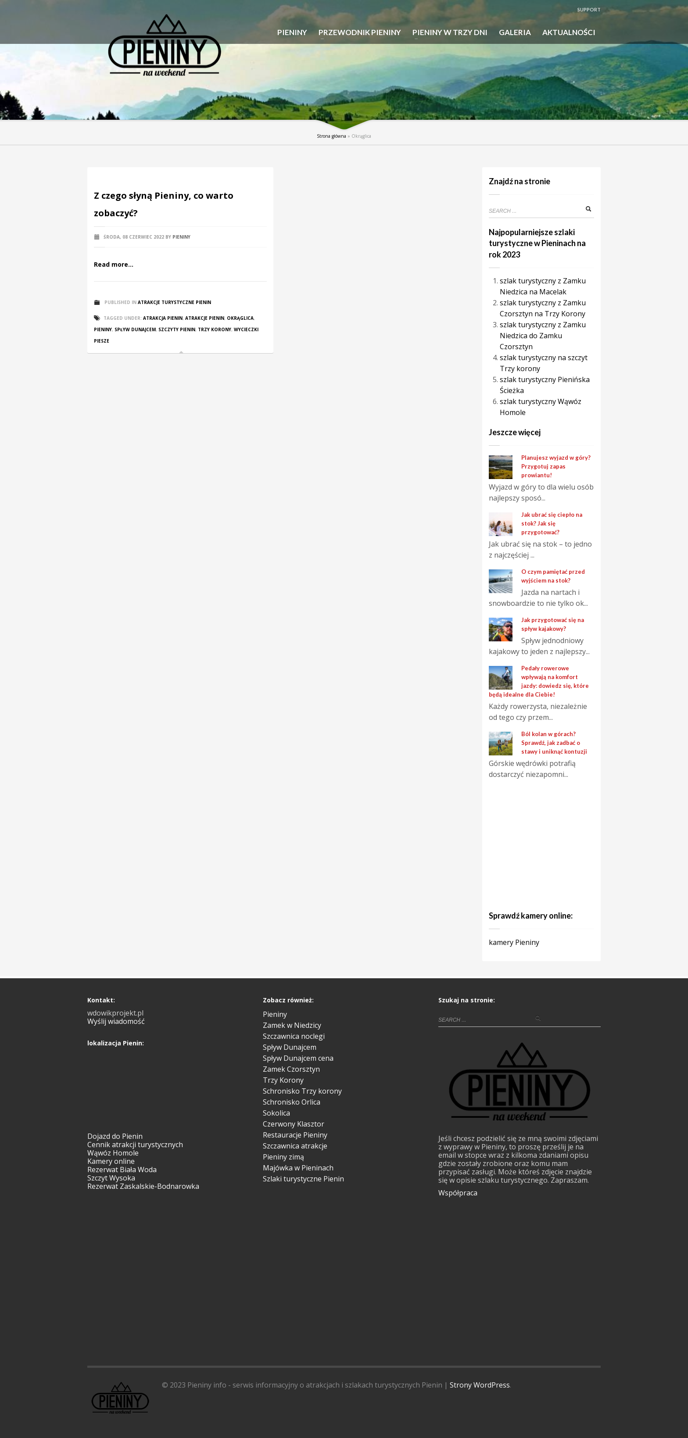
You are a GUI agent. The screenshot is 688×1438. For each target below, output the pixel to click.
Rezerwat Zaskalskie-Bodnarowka (143, 1186)
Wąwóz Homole (113, 1153)
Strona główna (331, 136)
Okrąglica (240, 318)
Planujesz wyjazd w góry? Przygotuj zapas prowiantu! (556, 466)
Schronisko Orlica (291, 1102)
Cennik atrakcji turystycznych (135, 1144)
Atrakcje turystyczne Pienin (174, 302)
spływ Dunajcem (135, 329)
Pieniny (181, 237)
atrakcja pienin (163, 318)
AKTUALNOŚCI (568, 32)
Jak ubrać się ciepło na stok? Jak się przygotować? (551, 523)
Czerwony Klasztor (293, 1124)
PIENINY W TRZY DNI (447, 33)
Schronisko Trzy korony (302, 1091)
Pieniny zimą (283, 1157)
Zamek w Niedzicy (292, 1025)
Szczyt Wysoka (111, 1178)
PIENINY (292, 32)
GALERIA (515, 32)
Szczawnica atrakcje (295, 1146)
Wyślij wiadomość (116, 1021)
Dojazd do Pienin (115, 1136)
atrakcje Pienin (204, 318)
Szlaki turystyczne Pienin (303, 1179)
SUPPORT (589, 9)
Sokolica (276, 1113)
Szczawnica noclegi (294, 1036)
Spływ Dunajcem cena (298, 1058)
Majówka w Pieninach (298, 1168)
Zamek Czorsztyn (291, 1069)
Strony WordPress (480, 1385)
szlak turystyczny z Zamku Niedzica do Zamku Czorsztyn (543, 335)
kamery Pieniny (514, 942)
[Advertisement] (543, 843)
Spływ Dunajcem (289, 1047)
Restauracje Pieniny (295, 1135)
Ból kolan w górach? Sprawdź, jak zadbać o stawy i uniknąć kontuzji (554, 742)
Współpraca (457, 1193)
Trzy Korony (214, 329)
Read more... (113, 264)
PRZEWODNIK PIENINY (357, 33)
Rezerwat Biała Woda (122, 1169)
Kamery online (111, 1161)
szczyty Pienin (176, 329)
